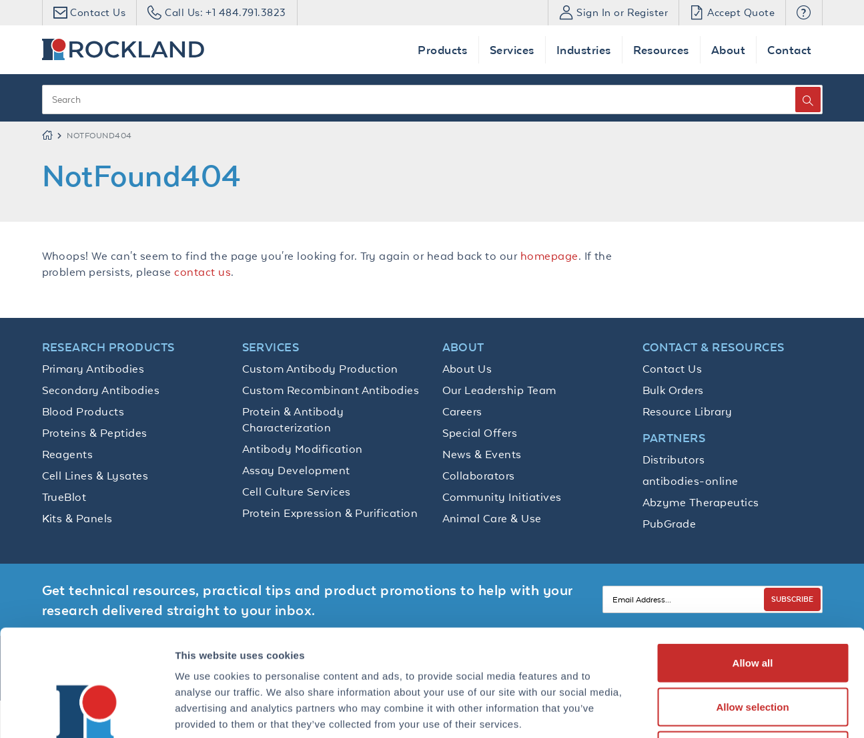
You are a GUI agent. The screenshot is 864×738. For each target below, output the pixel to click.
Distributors (673, 459)
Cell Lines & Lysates (95, 475)
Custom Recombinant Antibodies (331, 390)
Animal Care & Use (492, 518)
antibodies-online (690, 481)
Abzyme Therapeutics (700, 502)
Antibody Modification (302, 448)
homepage (549, 255)
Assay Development (296, 470)
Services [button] (512, 50)
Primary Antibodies (93, 368)
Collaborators (478, 475)
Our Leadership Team (499, 390)
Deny (753, 650)
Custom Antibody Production (320, 368)
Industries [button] (583, 50)
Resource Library (687, 411)
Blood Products (83, 411)
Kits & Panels (77, 518)
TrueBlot (64, 497)
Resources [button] (661, 50)
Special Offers (480, 432)
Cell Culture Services (296, 491)
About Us (467, 368)
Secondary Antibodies (101, 390)
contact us (202, 272)
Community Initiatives (502, 497)
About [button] (728, 50)
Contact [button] (789, 50)
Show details (700, 711)
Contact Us (672, 368)
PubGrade (669, 523)
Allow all (753, 562)
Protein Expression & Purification (330, 513)
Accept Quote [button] (732, 12)
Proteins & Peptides (94, 432)
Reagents (67, 454)
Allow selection (752, 606)
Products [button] (443, 50)
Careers (462, 411)
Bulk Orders (673, 390)
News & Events (482, 454)
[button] (803, 12)
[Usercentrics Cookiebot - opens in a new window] (86, 712)
